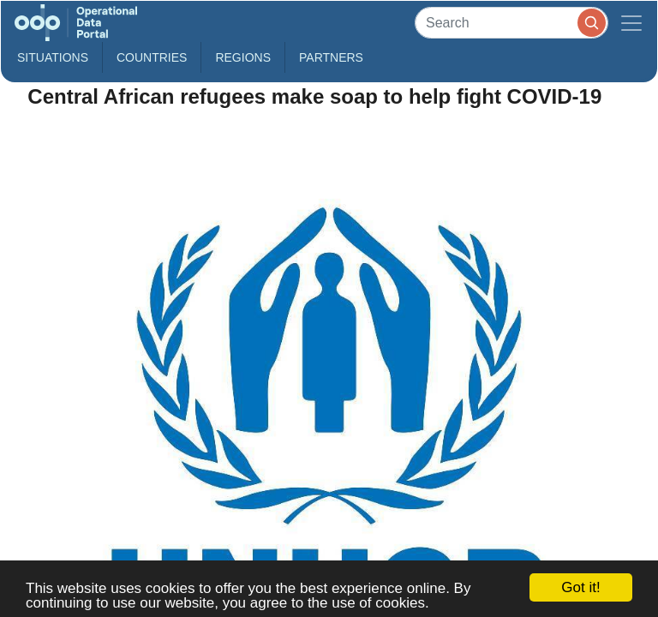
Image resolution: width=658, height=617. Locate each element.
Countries (152, 57)
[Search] (511, 23)
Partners (331, 57)
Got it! (580, 587)
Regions (243, 57)
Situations (52, 57)
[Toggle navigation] (631, 22)
